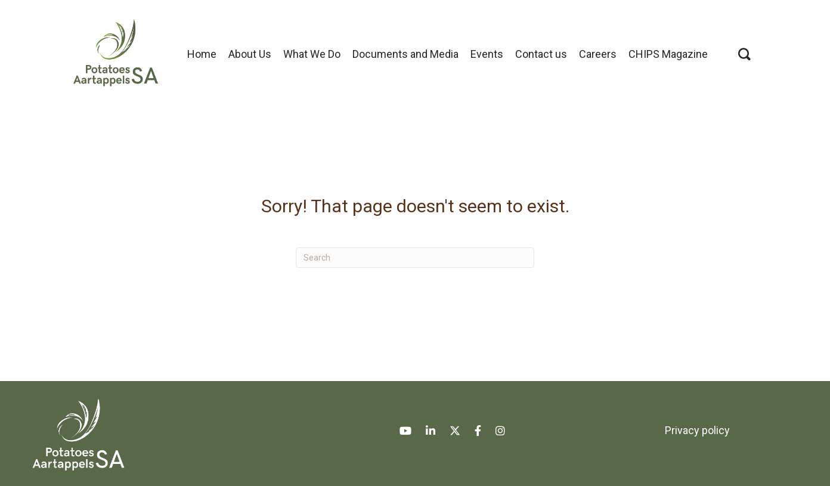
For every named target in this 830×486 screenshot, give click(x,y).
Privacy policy (697, 430)
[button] (744, 54)
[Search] (415, 257)
